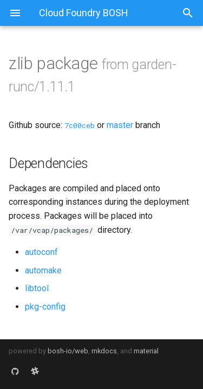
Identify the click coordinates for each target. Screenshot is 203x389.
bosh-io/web (68, 351)
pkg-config (45, 306)
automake (43, 270)
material (146, 351)
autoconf (41, 252)
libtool (37, 288)
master (120, 125)
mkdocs (104, 351)
